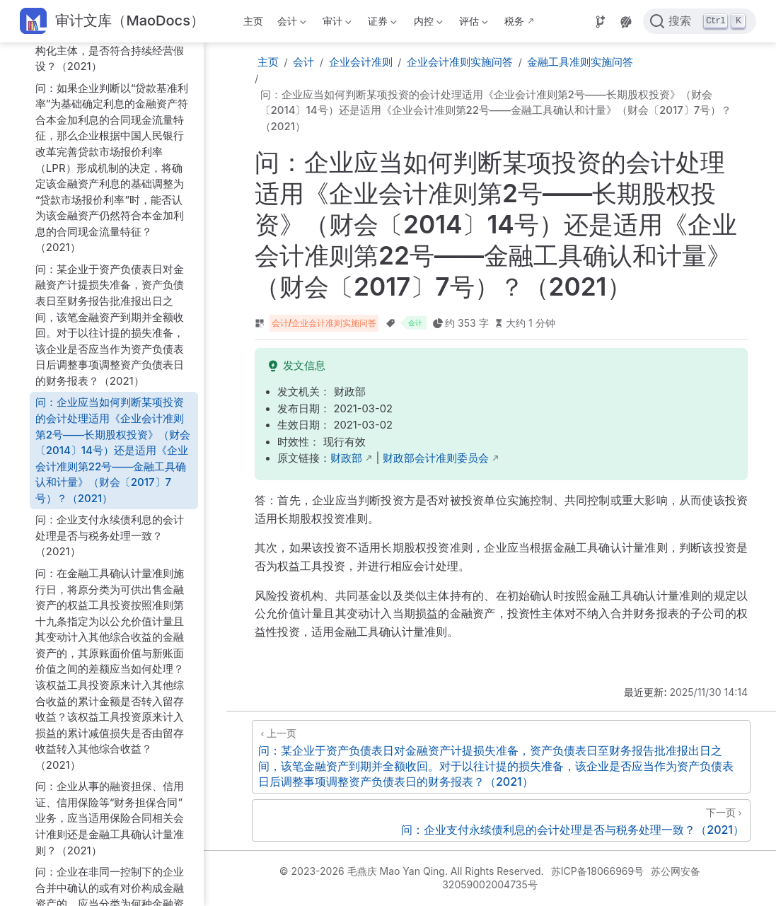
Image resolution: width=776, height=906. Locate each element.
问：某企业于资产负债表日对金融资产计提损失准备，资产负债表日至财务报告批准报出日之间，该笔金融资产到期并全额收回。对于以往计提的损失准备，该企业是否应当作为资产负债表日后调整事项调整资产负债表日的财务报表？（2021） (109, 325)
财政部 (346, 458)
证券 (381, 24)
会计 (290, 24)
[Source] (600, 22)
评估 (471, 24)
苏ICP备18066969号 (597, 871)
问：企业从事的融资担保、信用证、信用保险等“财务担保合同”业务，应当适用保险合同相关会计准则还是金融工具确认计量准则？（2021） (109, 817)
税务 (514, 21)
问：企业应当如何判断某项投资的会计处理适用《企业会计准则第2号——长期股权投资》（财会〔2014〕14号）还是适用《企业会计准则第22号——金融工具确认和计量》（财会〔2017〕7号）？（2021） (112, 449)
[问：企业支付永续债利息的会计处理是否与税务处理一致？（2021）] (501, 820)
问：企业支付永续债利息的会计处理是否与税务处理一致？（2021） (109, 535)
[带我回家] (112, 21)
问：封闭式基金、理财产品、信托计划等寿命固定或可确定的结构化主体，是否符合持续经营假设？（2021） (109, 42)
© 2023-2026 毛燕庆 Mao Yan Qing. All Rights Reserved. (411, 871)
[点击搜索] (699, 21)
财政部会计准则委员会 (436, 458)
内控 (426, 24)
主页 (253, 21)
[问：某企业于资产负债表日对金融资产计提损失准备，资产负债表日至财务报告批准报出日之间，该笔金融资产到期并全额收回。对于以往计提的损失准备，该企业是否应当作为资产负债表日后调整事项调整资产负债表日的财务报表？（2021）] (501, 757)
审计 (336, 24)
